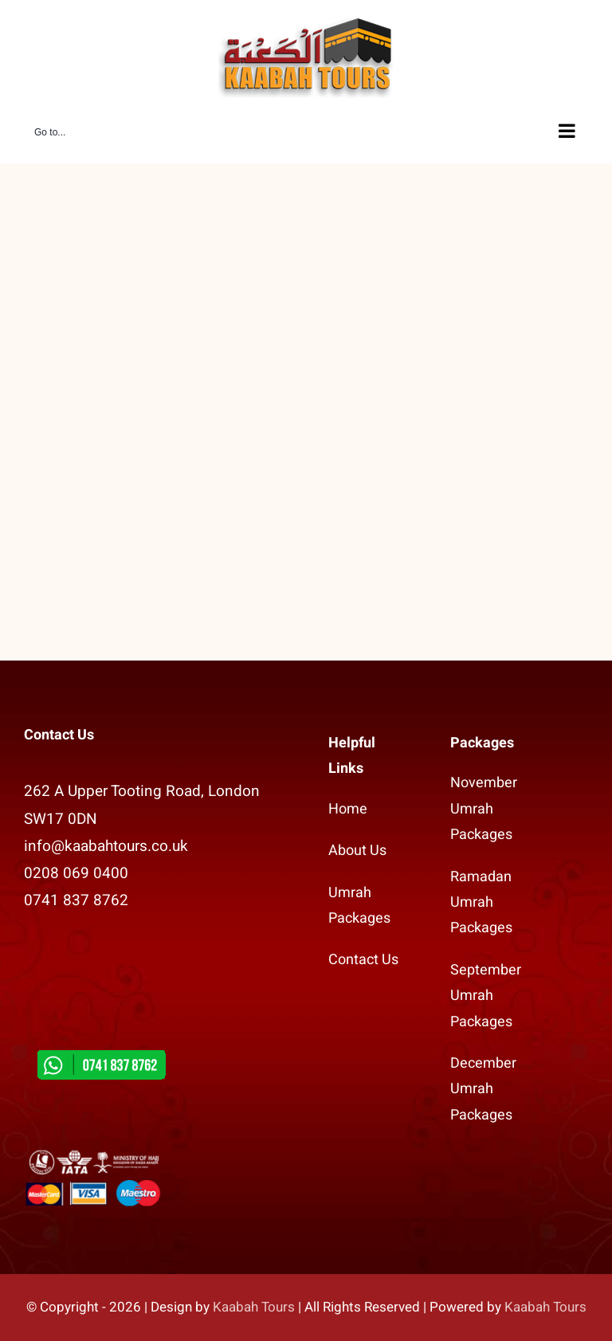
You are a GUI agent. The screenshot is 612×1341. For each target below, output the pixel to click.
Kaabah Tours (254, 1307)
